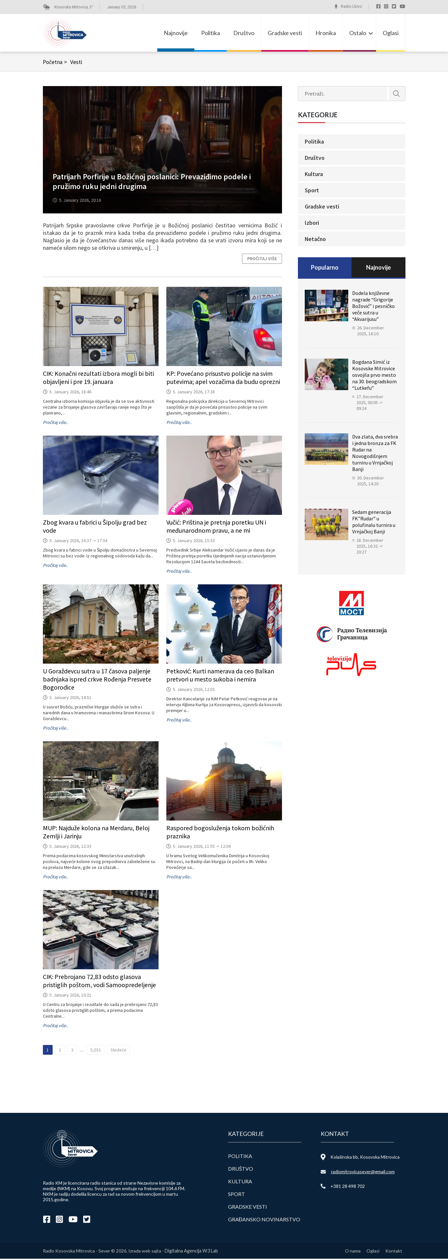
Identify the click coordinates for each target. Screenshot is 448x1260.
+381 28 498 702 (347, 1187)
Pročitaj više (262, 260)
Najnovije (176, 33)
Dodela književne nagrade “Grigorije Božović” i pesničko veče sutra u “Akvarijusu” (373, 307)
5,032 (95, 1051)
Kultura (314, 175)
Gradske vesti (285, 33)
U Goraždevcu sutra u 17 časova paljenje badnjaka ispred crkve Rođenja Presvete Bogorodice (97, 680)
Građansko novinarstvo (264, 1220)
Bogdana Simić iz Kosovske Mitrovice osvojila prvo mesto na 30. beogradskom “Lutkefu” (374, 376)
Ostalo (357, 33)
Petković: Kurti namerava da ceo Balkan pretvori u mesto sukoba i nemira (220, 676)
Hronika (325, 33)
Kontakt (393, 1252)
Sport (312, 191)
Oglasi (391, 33)
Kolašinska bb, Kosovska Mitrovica (365, 1158)
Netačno (315, 240)
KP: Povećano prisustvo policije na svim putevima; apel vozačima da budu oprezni (223, 379)
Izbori (312, 224)
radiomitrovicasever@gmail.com (363, 1173)
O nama (351, 1252)
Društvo (243, 33)
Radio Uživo (351, 6)
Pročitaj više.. (55, 423)
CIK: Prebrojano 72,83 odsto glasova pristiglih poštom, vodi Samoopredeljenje (99, 982)
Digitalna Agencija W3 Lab (191, 1252)
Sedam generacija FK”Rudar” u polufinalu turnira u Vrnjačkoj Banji (373, 523)
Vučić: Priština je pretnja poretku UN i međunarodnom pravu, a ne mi (216, 527)
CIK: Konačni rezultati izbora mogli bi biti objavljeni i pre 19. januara (98, 379)
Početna (56, 63)
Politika (210, 33)
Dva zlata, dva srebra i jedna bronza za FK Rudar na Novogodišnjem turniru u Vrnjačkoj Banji (375, 454)
